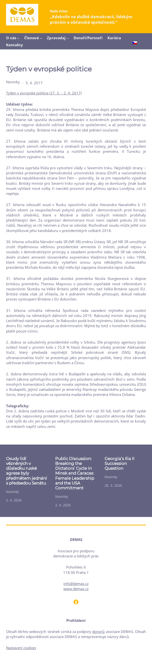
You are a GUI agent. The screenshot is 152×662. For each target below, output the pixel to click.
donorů (98, 631)
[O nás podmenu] (18, 38)
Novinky (13, 81)
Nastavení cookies (21, 647)
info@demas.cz (76, 583)
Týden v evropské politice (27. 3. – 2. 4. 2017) (44, 93)
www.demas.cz (76, 588)
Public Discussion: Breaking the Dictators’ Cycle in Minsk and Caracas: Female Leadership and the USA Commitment (74, 473)
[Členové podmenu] (41, 38)
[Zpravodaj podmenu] (68, 38)
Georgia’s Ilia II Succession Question (119, 463)
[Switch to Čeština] (134, 43)
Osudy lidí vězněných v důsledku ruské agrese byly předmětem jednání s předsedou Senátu (26, 470)
